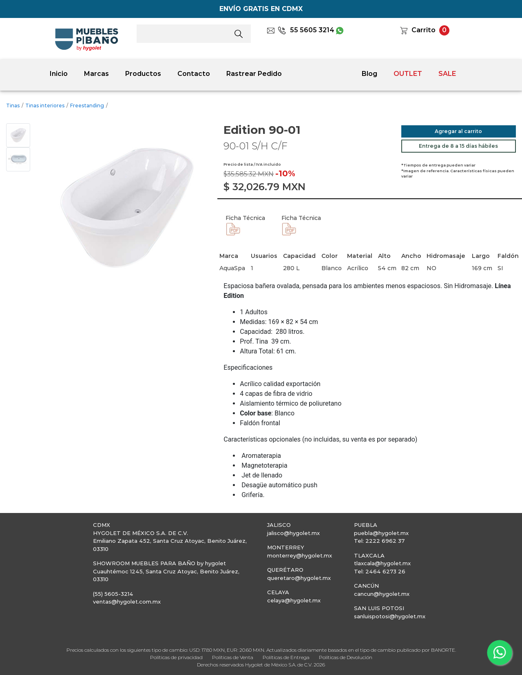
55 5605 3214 (306, 30)
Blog (369, 74)
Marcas (96, 74)
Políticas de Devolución (345, 657)
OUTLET (408, 74)
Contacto (193, 74)
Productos (143, 74)
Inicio (59, 74)
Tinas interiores (44, 105)
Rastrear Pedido (254, 74)
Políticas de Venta (232, 657)
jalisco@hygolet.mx (293, 533)
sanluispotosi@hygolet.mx (389, 616)
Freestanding (87, 105)
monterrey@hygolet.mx (299, 555)
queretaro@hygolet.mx (299, 578)
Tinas (13, 105)
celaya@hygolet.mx (294, 600)
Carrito (423, 30)
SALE (447, 74)
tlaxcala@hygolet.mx (382, 563)
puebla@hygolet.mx (381, 533)
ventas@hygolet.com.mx (127, 601)
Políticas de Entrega (286, 657)
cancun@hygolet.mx (381, 594)
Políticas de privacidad (176, 657)
